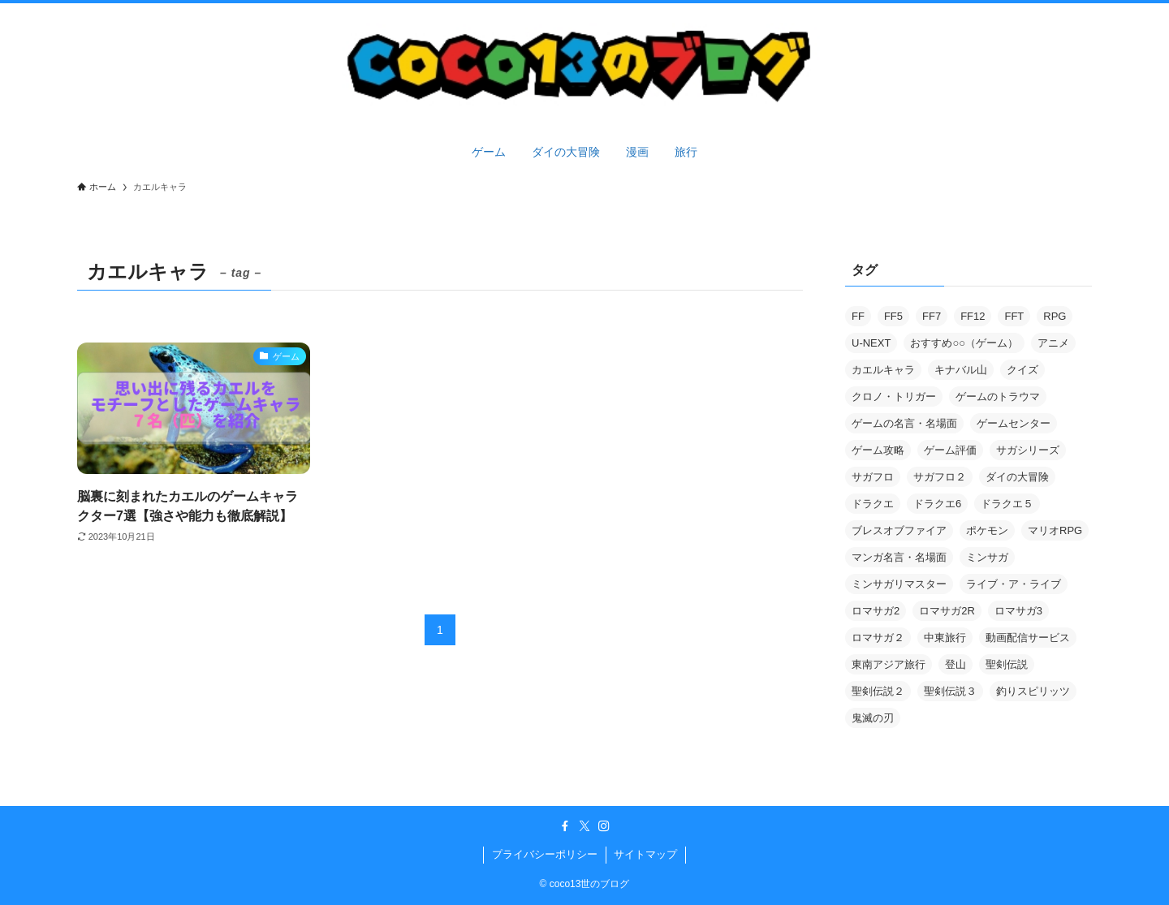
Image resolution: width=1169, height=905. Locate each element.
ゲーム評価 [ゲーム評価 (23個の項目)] (950, 450)
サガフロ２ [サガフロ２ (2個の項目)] (939, 477)
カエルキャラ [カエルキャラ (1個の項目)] (883, 370)
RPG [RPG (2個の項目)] (1054, 316)
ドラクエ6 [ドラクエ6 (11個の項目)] (937, 504)
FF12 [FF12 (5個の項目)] (972, 316)
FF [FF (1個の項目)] (858, 316)
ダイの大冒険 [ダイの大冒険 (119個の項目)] (1017, 477)
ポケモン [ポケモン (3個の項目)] (987, 530)
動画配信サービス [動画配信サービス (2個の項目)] (1028, 637)
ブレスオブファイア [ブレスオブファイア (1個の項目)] (899, 530)
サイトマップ (645, 854)
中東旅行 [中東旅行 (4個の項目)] (945, 637)
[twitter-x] (584, 826)
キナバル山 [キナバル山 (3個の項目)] (960, 370)
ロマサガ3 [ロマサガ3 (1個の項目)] (1018, 611)
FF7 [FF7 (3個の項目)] (931, 316)
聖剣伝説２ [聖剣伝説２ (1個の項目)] (878, 691)
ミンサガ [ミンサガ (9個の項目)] (987, 557)
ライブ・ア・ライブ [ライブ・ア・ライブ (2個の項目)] (1013, 584)
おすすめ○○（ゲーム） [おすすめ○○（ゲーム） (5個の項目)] (964, 343)
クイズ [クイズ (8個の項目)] (1022, 370)
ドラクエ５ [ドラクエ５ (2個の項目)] (1007, 504)
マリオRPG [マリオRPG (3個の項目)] (1055, 530)
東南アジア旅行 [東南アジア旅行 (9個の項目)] (888, 664)
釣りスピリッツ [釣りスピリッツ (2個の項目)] (1033, 691)
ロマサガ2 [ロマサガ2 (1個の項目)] (875, 611)
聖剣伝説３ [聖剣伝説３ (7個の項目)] (950, 691)
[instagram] (604, 826)
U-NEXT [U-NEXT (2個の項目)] (871, 343)
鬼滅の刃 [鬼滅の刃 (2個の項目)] (873, 718)
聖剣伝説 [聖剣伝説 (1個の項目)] (1007, 664)
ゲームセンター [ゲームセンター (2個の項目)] (1013, 423)
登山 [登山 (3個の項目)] (955, 664)
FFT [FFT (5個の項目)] (1014, 316)
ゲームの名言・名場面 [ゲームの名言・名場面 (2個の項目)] (904, 423)
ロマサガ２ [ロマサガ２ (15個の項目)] (878, 637)
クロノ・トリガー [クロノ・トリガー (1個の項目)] (894, 396)
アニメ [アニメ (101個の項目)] (1053, 343)
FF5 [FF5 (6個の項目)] (893, 316)
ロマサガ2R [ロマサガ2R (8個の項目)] (947, 611)
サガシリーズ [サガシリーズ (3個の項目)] (1027, 450)
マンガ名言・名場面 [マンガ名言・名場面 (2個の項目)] (899, 557)
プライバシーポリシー (544, 854)
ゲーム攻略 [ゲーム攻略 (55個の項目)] (878, 450)
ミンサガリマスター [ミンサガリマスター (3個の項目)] (899, 584)
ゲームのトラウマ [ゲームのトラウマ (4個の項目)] (997, 396)
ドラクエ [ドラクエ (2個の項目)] (873, 504)
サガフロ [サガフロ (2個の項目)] (873, 477)
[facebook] (565, 826)
